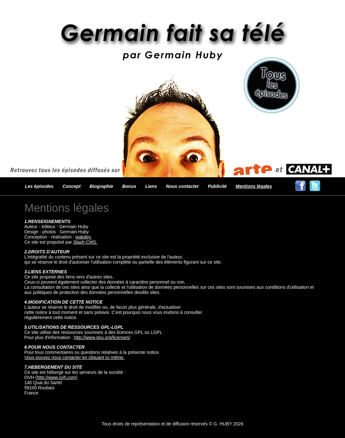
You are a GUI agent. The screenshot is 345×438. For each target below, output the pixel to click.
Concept (71, 186)
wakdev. (83, 236)
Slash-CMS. (85, 242)
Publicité (217, 186)
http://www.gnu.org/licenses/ (102, 337)
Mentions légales (254, 186)
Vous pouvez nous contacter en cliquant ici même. (74, 357)
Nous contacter (182, 186)
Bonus (129, 186)
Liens (151, 186)
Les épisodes (39, 186)
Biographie (101, 186)
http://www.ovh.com (56, 377)
